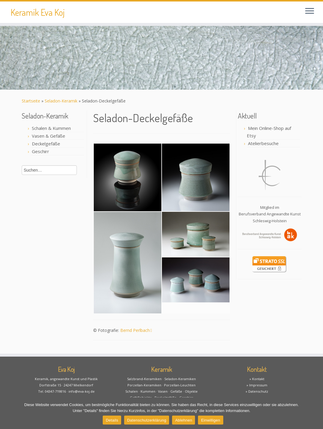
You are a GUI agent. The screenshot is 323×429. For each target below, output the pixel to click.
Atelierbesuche (263, 143)
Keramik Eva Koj (38, 12)
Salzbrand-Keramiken (144, 379)
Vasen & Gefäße (48, 136)
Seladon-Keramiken (180, 379)
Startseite (31, 101)
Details (112, 420)
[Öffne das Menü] (309, 11)
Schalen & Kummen (51, 128)
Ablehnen (183, 420)
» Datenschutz (257, 391)
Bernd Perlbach (136, 330)
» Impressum (256, 385)
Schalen (131, 391)
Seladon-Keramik (61, 101)
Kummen (148, 391)
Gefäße (176, 391)
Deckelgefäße (46, 144)
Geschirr (40, 151)
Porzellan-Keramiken (144, 385)
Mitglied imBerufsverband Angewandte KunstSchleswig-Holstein (270, 214)
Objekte (191, 391)
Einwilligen (210, 420)
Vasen (163, 391)
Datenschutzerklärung (146, 420)
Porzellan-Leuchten (180, 385)
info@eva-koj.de (81, 391)
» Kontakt (256, 379)
